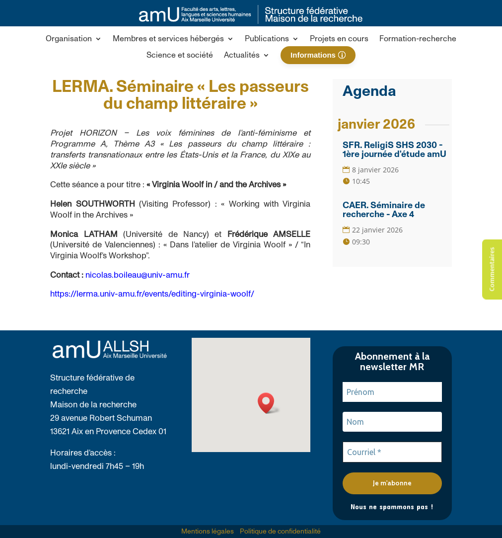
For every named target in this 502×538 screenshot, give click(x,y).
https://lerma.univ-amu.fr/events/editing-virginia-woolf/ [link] (152, 294)
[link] (250, 21)
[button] (74, 40)
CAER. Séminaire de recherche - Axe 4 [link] (384, 210)
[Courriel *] (392, 452)
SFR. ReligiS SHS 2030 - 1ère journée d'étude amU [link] (394, 150)
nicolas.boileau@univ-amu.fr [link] (137, 275)
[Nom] (392, 422)
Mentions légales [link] (207, 531)
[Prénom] (392, 392)
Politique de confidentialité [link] (280, 531)
